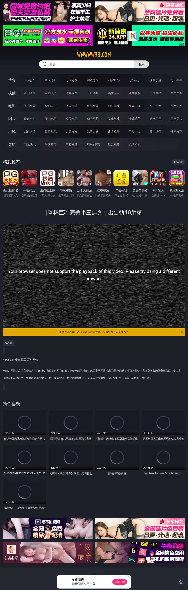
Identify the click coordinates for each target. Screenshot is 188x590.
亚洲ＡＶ (30, 93)
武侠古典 (93, 132)
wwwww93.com (94, 55)
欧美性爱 (93, 106)
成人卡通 (71, 106)
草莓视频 (71, 144)
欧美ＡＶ (71, 93)
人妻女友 (71, 132)
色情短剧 (134, 144)
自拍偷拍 (51, 93)
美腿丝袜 (114, 119)
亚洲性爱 (30, 106)
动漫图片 (93, 119)
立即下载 (120, 582)
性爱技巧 (176, 132)
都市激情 (30, 132)
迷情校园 (114, 132)
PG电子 (30, 80)
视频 (12, 92)
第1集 (8, 343)
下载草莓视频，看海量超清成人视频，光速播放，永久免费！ (121, 332)
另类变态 (176, 106)
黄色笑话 (155, 132)
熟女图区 (155, 119)
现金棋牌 (155, 80)
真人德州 (51, 80)
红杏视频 (114, 144)
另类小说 (134, 132)
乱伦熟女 (155, 106)
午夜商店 (51, 144)
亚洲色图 (51, 119)
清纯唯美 (134, 119)
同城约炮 (30, 144)
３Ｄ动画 (93, 93)
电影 (12, 105)
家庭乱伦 (51, 132)
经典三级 (134, 106)
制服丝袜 (114, 106)
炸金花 (134, 80)
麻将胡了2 (113, 80)
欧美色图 (71, 119)
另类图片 (176, 119)
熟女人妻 (114, 93)
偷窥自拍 (30, 119)
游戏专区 (93, 80)
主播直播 (155, 93)
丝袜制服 (134, 93)
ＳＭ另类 (176, 93)
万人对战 (71, 80)
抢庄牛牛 (176, 80)
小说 (12, 131)
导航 (12, 144)
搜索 (142, 64)
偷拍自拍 (51, 106)
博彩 (12, 80)
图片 (12, 118)
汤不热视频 (92, 144)
